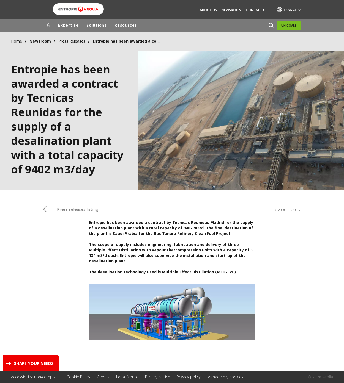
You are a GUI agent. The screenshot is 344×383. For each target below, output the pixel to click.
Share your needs (34, 363)
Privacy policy (189, 376)
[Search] (271, 25)
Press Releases (71, 41)
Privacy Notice (157, 376)
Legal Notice (127, 376)
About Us (208, 10)
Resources (125, 25)
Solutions (96, 25)
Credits (103, 376)
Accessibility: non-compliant (35, 376)
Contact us (256, 10)
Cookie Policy (78, 376)
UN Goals (289, 25)
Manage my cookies (225, 376)
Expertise (68, 25)
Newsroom (231, 10)
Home (16, 41)
